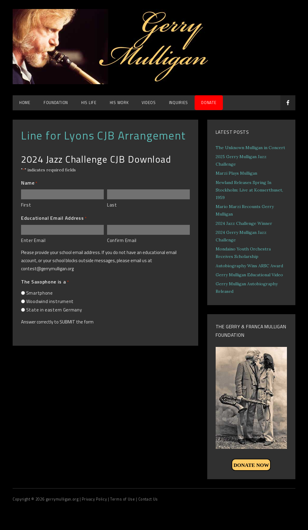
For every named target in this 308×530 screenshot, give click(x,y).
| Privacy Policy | (95, 499)
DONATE (208, 103)
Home (24, 103)
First (26, 204)
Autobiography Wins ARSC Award (249, 265)
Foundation (56, 103)
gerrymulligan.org (63, 499)
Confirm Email (122, 240)
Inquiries (178, 103)
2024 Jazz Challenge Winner (244, 223)
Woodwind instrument (50, 301)
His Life (89, 103)
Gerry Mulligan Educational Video (249, 274)
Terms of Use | (124, 499)
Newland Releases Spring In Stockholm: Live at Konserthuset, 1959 (249, 190)
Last (112, 204)
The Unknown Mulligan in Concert (250, 147)
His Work (119, 103)
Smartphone (39, 293)
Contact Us (148, 499)
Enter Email (33, 240)
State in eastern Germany (54, 309)
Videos (149, 103)
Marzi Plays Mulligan (236, 173)
